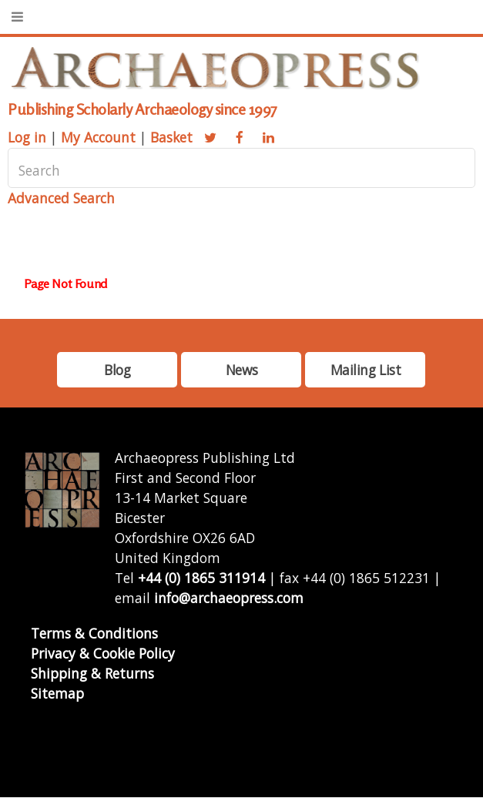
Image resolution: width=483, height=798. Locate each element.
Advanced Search (61, 198)
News (241, 369)
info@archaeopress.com (229, 597)
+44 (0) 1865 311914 (201, 577)
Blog (117, 369)
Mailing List (365, 369)
